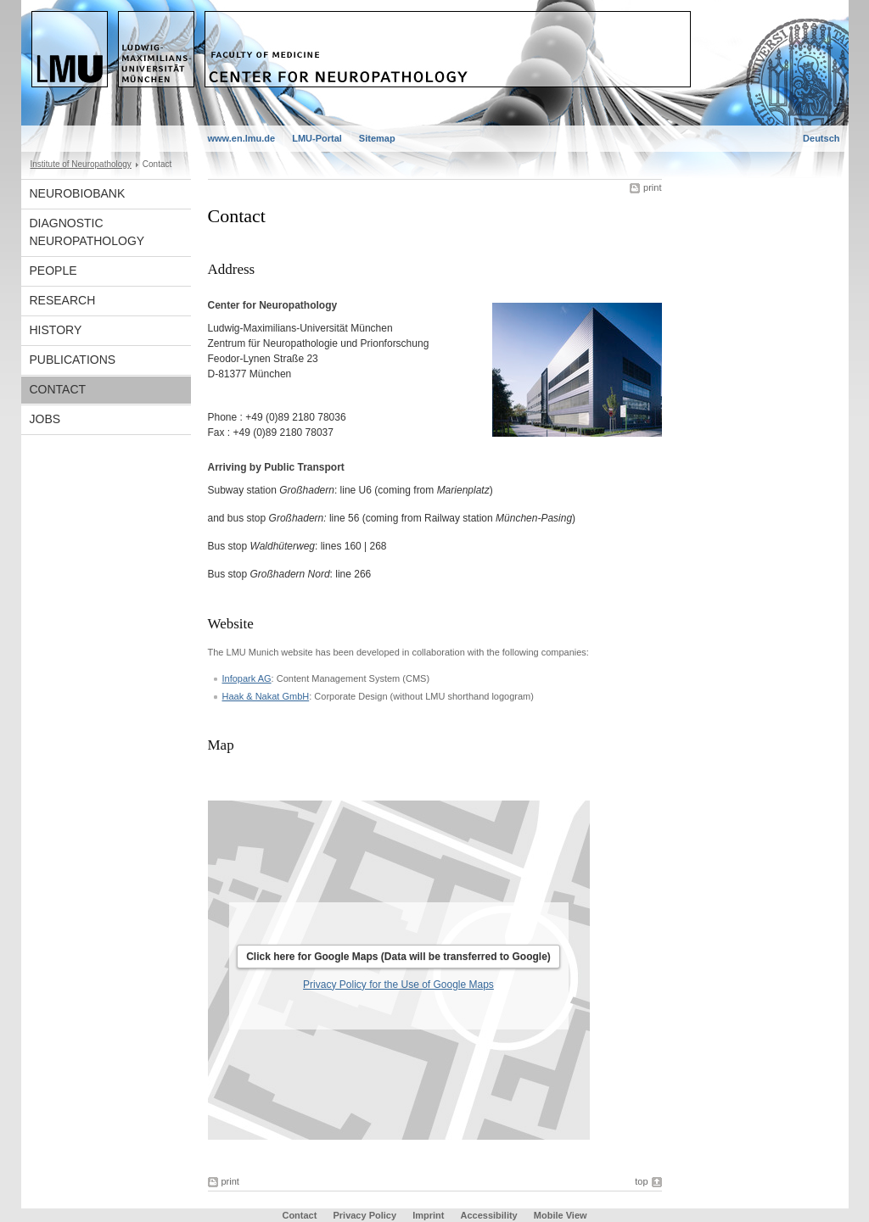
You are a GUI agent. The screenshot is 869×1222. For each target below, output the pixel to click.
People (53, 270)
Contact (58, 389)
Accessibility (489, 1215)
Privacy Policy (364, 1215)
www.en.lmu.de (242, 138)
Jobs (45, 419)
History (56, 330)
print (652, 187)
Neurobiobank (78, 193)
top (641, 1181)
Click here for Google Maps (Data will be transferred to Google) (398, 957)
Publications (73, 359)
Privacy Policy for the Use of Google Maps (398, 984)
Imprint (428, 1215)
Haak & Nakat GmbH (266, 696)
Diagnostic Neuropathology (87, 232)
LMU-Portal (317, 138)
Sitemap (377, 138)
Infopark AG (247, 678)
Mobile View (560, 1215)
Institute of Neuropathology (81, 164)
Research (63, 300)
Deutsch (821, 138)
